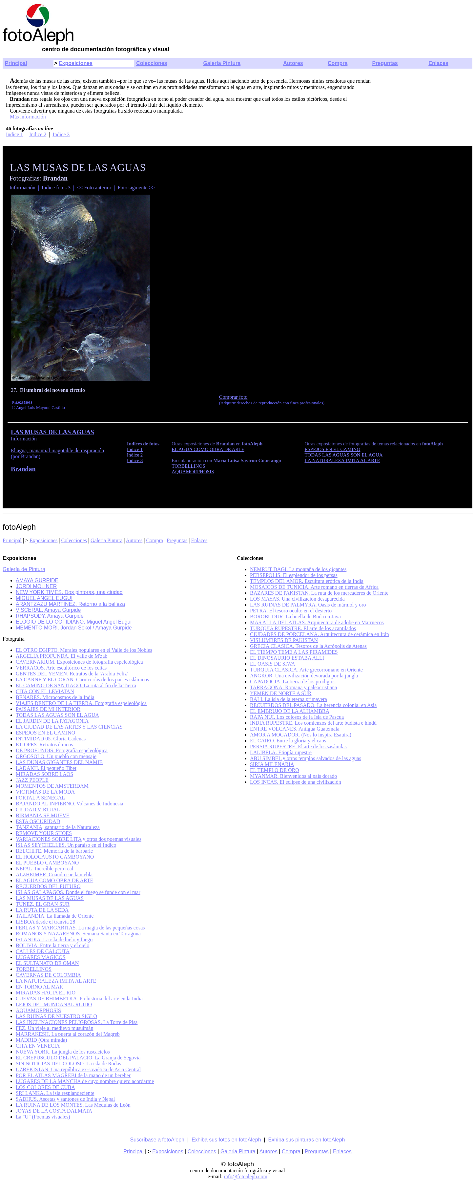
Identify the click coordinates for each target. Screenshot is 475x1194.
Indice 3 (61, 134)
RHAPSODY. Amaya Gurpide (50, 616)
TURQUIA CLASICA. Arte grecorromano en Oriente (306, 669)
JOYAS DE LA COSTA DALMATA (54, 1111)
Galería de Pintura (24, 569)
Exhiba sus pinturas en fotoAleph (306, 1139)
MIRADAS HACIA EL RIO (45, 992)
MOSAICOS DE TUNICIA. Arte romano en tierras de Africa (314, 587)
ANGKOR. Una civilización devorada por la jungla (304, 675)
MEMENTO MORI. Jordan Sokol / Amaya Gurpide (74, 627)
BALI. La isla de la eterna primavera (288, 699)
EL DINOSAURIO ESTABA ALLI (287, 658)
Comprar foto (233, 397)
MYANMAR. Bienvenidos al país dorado (293, 776)
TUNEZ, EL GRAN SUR (43, 904)
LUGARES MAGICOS (41, 957)
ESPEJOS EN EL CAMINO (45, 733)
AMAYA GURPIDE (37, 580)
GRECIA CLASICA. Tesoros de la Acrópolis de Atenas (308, 646)
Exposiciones (76, 63)
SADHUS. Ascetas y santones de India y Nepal (65, 1099)
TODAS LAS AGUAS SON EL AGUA (57, 715)
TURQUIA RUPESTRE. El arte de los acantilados (303, 628)
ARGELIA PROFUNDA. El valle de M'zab (61, 656)
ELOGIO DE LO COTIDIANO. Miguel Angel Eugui (74, 622)
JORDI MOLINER (36, 586)
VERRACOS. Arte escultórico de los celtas (61, 668)
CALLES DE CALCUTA (43, 951)
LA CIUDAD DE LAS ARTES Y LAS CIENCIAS (69, 727)
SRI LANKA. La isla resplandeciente (55, 1093)
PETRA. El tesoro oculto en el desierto (291, 610)
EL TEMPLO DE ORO (274, 770)
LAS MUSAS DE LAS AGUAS (50, 898)
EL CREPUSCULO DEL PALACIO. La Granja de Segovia (78, 1057)
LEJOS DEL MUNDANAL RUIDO (54, 1004)
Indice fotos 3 (56, 187)
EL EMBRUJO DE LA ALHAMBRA (289, 711)
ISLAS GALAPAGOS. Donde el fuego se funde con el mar (78, 892)
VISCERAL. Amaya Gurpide (48, 610)
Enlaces (438, 63)
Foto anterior (97, 187)
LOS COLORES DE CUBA (45, 1087)
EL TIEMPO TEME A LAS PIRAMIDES (294, 652)
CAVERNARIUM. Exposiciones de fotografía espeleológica (79, 662)
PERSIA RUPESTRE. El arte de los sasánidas (298, 746)
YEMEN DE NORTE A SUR (281, 693)
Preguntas (385, 63)
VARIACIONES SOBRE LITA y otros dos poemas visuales (78, 839)
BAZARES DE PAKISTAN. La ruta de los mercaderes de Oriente (319, 593)
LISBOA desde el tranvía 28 (45, 922)
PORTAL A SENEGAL (40, 797)
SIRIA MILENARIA (272, 764)
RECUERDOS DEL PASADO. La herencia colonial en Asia (313, 705)
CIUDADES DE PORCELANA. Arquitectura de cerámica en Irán (319, 634)
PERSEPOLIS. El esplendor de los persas (294, 575)
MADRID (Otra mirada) (41, 1040)
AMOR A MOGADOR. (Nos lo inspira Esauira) (300, 734)
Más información (28, 116)
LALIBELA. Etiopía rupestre (281, 752)
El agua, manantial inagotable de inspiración (57, 450)
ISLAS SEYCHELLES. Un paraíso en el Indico (66, 845)
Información (22, 187)
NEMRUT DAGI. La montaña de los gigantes (298, 569)
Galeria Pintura (106, 540)
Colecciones (151, 63)
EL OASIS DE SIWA (272, 664)
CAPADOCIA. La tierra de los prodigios (293, 681)
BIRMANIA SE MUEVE (43, 815)
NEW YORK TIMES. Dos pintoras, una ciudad (69, 592)
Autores (293, 63)
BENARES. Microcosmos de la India (55, 697)
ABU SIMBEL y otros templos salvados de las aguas (305, 758)
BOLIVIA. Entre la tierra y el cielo (52, 945)
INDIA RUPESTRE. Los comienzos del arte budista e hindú (313, 723)
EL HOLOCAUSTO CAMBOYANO (55, 857)
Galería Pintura (221, 63)
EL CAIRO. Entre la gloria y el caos (288, 740)
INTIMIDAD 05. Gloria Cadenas (51, 738)
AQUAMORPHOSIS (38, 1010)
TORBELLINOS (34, 969)
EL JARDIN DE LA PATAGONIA (52, 721)
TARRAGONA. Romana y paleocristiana (293, 687)
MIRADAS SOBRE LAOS (44, 774)
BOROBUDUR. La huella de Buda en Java (295, 616)
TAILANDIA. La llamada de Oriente (54, 916)
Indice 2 (37, 134)
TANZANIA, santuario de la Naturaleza (58, 827)
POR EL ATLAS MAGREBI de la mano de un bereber (73, 1075)
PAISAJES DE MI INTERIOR (48, 709)
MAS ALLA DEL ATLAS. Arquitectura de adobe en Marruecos (317, 622)
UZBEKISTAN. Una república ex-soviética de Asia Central (78, 1069)
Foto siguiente (133, 187)
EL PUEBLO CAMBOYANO (47, 862)
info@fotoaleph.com (245, 1176)
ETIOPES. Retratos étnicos (44, 744)
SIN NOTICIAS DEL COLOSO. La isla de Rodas (68, 1063)
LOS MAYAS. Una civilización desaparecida (297, 599)
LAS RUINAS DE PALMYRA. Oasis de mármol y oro (308, 605)
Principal (16, 63)
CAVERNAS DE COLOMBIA (48, 975)
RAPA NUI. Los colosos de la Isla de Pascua (297, 717)
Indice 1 (14, 134)
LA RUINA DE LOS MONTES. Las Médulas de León (73, 1105)
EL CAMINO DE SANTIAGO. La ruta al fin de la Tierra (76, 685)
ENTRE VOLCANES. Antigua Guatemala (295, 729)
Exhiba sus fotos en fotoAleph (226, 1139)
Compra (337, 63)
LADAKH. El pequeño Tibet (46, 768)
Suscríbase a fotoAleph (157, 1139)
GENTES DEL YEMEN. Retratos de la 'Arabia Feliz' (72, 673)
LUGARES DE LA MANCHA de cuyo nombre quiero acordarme (85, 1081)
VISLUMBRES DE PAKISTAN (284, 640)
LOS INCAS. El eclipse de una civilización (295, 782)
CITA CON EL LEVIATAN (45, 691)
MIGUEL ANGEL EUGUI (44, 598)
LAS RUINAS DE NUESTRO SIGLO (56, 1016)
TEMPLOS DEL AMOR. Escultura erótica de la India (306, 581)
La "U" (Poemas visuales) (43, 1116)
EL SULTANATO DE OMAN (47, 963)
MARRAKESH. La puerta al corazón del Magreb (68, 1034)
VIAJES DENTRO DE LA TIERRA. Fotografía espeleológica (81, 703)
